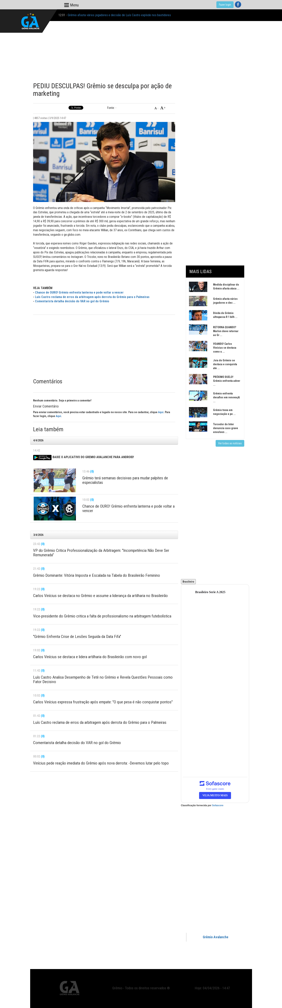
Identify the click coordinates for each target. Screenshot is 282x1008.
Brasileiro (188, 581)
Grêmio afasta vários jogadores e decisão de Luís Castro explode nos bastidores (119, 15)
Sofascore (217, 805)
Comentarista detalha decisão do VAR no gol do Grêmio (72, 301)
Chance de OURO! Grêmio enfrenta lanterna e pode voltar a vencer (79, 292)
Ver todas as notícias (230, 443)
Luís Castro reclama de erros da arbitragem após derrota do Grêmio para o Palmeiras (92, 297)
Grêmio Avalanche (215, 937)
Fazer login (225, 4)
